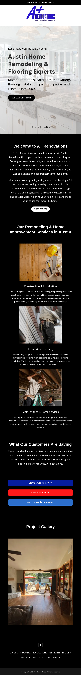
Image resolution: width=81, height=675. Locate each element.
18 (51, 619)
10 (35, 619)
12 (39, 619)
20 (55, 619)
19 (53, 619)
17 (49, 619)
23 (61, 619)
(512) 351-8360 (40, 127)
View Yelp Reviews (40, 492)
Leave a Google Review (40, 482)
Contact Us (37, 657)
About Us (25, 657)
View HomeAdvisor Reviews (40, 502)
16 (47, 619)
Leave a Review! (52, 657)
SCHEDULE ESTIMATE (21, 98)
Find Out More (40, 209)
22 (59, 619)
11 (37, 619)
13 (41, 619)
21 (57, 619)
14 (43, 619)
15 (45, 619)
